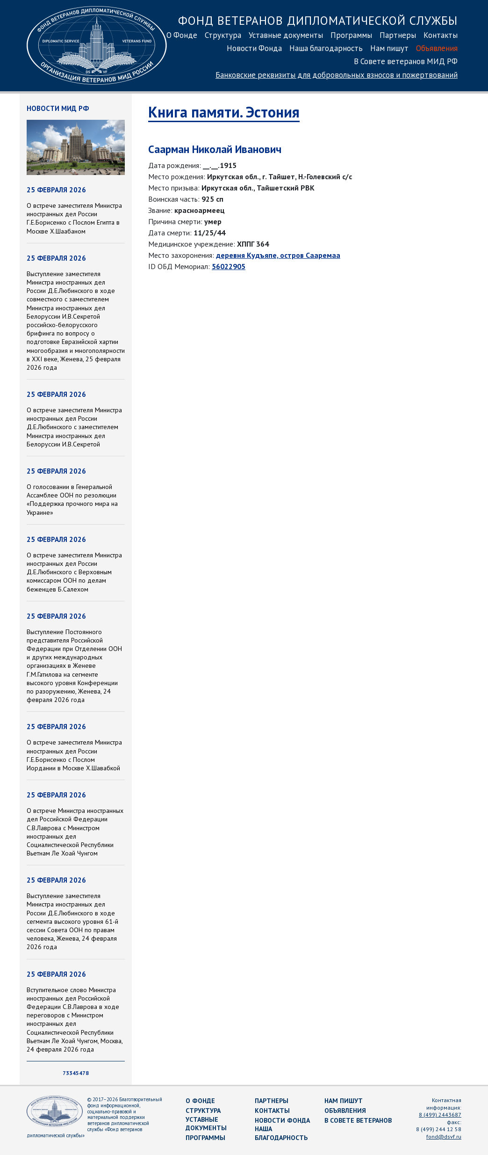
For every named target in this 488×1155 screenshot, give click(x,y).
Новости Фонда (254, 48)
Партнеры (398, 35)
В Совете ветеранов (358, 1120)
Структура (223, 35)
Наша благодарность (326, 48)
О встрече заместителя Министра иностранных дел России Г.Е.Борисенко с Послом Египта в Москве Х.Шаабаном (74, 218)
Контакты (440, 35)
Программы (351, 35)
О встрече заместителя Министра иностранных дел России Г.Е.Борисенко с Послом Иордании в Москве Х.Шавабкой (74, 755)
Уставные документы (286, 35)
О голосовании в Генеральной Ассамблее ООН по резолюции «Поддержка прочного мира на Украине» (72, 499)
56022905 (228, 266)
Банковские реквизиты (336, 75)
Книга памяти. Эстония (224, 112)
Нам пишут (389, 48)
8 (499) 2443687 (440, 1114)
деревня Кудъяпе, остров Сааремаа (278, 255)
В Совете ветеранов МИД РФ (406, 61)
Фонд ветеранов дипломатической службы (318, 20)
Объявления (437, 48)
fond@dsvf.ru (443, 1136)
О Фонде (181, 35)
